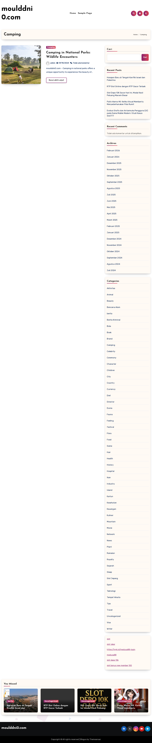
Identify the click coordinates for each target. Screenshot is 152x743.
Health (110, 458)
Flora (109, 433)
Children (111, 370)
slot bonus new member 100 (119, 665)
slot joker (111, 644)
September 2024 (114, 258)
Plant (109, 547)
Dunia (109, 408)
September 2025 (114, 182)
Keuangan (111, 509)
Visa (109, 622)
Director (110, 402)
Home (73, 13)
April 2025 (111, 213)
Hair (109, 452)
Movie (109, 528)
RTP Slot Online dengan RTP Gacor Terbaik (126, 86)
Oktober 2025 (113, 176)
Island (109, 490)
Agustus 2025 (113, 188)
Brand (109, 339)
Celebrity (111, 351)
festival (110, 427)
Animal (110, 295)
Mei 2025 (111, 207)
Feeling (110, 421)
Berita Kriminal (113, 320)
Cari (109, 49)
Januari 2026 (113, 157)
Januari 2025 (113, 232)
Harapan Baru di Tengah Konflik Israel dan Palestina (126, 78)
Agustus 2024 (113, 264)
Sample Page (85, 13)
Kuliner (110, 515)
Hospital (110, 471)
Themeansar (95, 739)
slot (108, 639)
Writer (109, 629)
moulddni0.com (13, 728)
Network (110, 534)
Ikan (109, 477)
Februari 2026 (113, 150)
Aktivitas (111, 288)
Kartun (110, 496)
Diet (109, 395)
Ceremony (111, 358)
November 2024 (114, 245)
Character (111, 364)
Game (109, 446)
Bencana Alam (113, 307)
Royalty (110, 559)
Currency (111, 389)
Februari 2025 (113, 226)
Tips (109, 603)
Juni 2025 (111, 201)
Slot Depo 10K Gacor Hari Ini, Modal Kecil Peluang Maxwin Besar (125, 94)
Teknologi (111, 591)
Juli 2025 (111, 195)
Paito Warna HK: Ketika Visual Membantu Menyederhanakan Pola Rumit (125, 103)
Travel (109, 610)
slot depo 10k (113, 660)
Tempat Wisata (113, 597)
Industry (111, 484)
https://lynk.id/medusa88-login (121, 649)
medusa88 (111, 655)
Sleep (109, 572)
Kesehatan (112, 503)
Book (109, 332)
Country (110, 383)
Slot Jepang (112, 578)
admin (50, 63)
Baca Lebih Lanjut (56, 80)
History (110, 465)
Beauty (110, 301)
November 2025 (114, 169)
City (109, 376)
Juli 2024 (111, 270)
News (109, 540)
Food (109, 440)
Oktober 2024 (113, 251)
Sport (109, 585)
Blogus (83, 739)
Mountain (111, 522)
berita (109, 313)
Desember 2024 (114, 239)
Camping (51, 47)
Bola (109, 326)
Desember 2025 (114, 163)
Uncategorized (114, 616)
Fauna (110, 414)
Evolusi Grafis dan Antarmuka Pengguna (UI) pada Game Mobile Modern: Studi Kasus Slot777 (127, 113)
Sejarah (110, 566)
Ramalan (111, 553)
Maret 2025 (112, 220)
